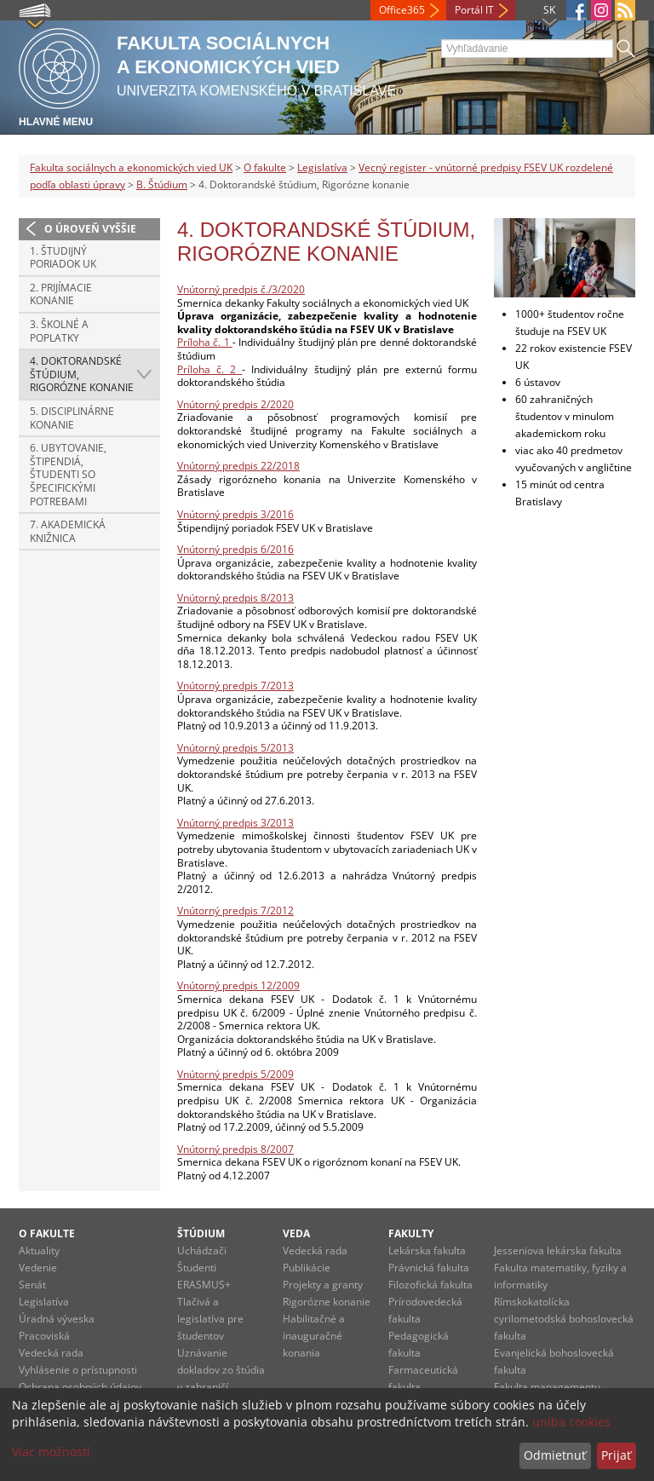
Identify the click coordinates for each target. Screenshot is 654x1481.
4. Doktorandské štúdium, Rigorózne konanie (82, 374)
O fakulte (265, 167)
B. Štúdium (161, 184)
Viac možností (51, 1452)
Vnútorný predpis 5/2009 (235, 1074)
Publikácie (306, 1267)
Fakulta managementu (547, 1387)
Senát (32, 1284)
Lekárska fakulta (427, 1250)
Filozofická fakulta (430, 1284)
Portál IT (474, 10)
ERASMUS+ (204, 1284)
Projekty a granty (323, 1284)
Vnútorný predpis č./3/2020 (241, 289)
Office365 (402, 10)
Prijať (616, 1455)
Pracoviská (44, 1335)
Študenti (196, 1267)
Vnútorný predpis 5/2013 (235, 747)
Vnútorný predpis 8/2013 (235, 598)
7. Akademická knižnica (68, 531)
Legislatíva (322, 167)
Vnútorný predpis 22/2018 (238, 465)
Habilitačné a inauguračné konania (314, 1335)
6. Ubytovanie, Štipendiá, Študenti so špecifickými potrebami (68, 474)
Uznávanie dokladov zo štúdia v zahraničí (221, 1370)
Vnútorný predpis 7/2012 (235, 910)
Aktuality (39, 1250)
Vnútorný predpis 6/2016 (235, 549)
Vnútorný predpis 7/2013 (235, 685)
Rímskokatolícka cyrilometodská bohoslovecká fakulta (564, 1318)
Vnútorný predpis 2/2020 (235, 404)
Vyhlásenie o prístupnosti (78, 1370)
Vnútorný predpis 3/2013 (235, 822)
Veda (296, 1233)
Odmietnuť (555, 1455)
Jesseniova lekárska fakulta (558, 1250)
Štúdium (201, 1233)
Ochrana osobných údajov (80, 1387)
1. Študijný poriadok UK (63, 258)
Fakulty (410, 1233)
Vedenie (38, 1267)
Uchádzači (202, 1250)
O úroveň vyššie (90, 229)
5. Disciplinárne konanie (72, 418)
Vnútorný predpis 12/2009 (238, 985)
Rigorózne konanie (326, 1301)
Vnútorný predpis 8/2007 (235, 1149)
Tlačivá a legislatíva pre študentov (210, 1318)
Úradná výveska (57, 1318)
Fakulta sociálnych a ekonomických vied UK (131, 167)
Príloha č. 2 (209, 369)
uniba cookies (571, 1422)
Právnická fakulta (428, 1267)
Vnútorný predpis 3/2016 (235, 514)
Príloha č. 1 (204, 342)
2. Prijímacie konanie (61, 294)
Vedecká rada (51, 1353)
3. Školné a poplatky (59, 331)
